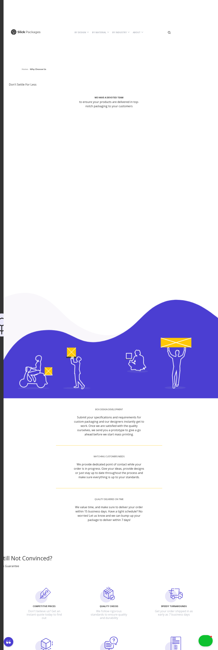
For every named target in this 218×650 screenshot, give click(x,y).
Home (25, 69)
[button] (82, 32)
